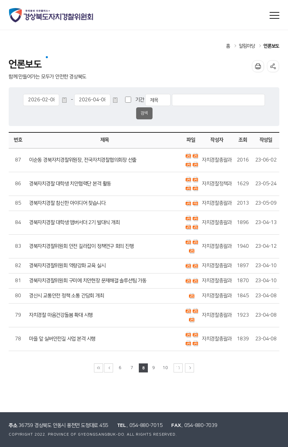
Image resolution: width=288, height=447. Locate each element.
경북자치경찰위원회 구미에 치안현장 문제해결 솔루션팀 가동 (88, 281)
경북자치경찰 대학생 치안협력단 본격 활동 (70, 184)
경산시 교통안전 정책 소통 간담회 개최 (66, 296)
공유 (273, 66)
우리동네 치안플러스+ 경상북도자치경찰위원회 (52, 15)
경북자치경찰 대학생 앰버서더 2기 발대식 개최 (74, 222)
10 (165, 368)
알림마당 (247, 46)
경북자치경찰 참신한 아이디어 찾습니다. (67, 203)
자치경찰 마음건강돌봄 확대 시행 (61, 315)
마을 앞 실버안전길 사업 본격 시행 (62, 339)
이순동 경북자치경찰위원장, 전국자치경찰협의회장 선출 (82, 160)
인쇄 (258, 66)
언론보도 (271, 46)
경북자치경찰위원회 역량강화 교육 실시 (67, 265)
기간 (139, 100)
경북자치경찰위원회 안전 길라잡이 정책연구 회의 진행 (81, 246)
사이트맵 (274, 15)
